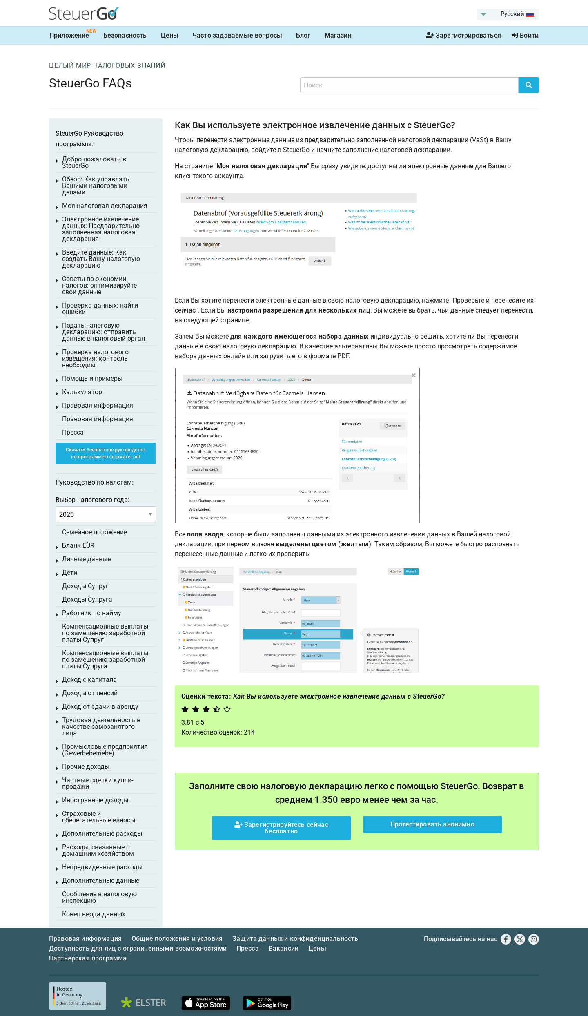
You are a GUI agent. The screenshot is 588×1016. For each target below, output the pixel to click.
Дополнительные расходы (102, 833)
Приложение (69, 35)
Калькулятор (82, 392)
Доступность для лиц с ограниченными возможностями (138, 948)
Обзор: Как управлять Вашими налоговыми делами (95, 185)
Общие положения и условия (177, 938)
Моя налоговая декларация (104, 206)
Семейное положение (94, 532)
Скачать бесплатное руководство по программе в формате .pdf (106, 453)
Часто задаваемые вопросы (237, 35)
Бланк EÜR (78, 545)
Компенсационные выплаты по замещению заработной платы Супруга (105, 659)
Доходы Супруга (87, 599)
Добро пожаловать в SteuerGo (94, 162)
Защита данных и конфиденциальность (295, 938)
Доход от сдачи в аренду (100, 706)
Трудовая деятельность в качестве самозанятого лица (101, 726)
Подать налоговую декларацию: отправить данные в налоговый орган (103, 332)
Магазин (338, 35)
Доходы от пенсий (90, 693)
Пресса (73, 432)
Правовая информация (97, 405)
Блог (303, 35)
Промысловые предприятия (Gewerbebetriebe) (105, 750)
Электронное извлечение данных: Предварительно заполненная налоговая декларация (101, 229)
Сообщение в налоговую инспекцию (99, 897)
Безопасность (125, 35)
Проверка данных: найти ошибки (100, 308)
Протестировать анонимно (432, 824)
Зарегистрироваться (463, 35)
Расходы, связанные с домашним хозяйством (98, 850)
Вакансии (283, 948)
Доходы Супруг (85, 586)
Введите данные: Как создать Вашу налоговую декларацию (101, 258)
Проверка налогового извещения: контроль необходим (95, 358)
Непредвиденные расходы (102, 867)
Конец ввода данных (93, 914)
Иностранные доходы (95, 800)
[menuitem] (508, 14)
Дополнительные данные (100, 880)
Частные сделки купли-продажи (97, 783)
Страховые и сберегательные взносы (98, 817)
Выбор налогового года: (92, 500)
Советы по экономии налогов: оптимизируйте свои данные (99, 285)
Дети (69, 572)
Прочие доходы (85, 766)
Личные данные (86, 559)
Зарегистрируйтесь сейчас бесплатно (281, 828)
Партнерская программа (88, 958)
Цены (170, 35)
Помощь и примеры (92, 378)
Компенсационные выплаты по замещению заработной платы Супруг (105, 633)
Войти (525, 35)
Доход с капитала (89, 679)
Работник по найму (91, 613)
